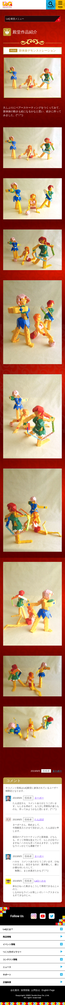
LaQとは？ (33, 929)
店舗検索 (32, 982)
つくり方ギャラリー (32, 951)
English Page (48, 990)
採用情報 (25, 990)
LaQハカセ (40, 880)
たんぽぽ (39, 819)
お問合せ (35, 990)
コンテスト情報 (33, 959)
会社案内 (14, 990)
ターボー (57, 771)
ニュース (32, 967)
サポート (33, 974)
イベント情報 (33, 944)
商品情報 (32, 936)
